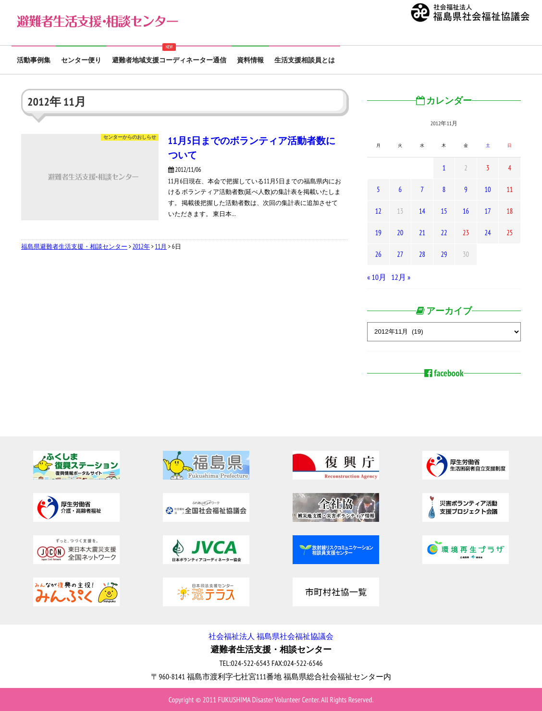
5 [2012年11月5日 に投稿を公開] (378, 189)
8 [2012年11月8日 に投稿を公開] (444, 189)
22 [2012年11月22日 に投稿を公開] (444, 232)
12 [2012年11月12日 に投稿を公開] (378, 211)
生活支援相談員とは (304, 60)
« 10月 (376, 277)
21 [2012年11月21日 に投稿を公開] (422, 232)
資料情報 (250, 60)
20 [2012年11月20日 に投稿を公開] (400, 232)
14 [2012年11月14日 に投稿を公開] (422, 211)
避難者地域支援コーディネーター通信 (169, 60)
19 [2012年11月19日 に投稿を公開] (378, 232)
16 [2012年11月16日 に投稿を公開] (466, 211)
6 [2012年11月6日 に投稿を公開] (400, 189)
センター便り (81, 60)
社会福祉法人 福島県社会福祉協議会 (271, 636)
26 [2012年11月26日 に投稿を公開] (378, 254)
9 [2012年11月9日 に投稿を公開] (465, 189)
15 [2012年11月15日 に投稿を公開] (444, 211)
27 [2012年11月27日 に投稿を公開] (400, 254)
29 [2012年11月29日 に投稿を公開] (444, 254)
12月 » (400, 277)
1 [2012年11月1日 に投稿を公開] (444, 167)
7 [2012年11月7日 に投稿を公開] (421, 189)
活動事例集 (33, 60)
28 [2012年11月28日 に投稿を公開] (422, 254)
